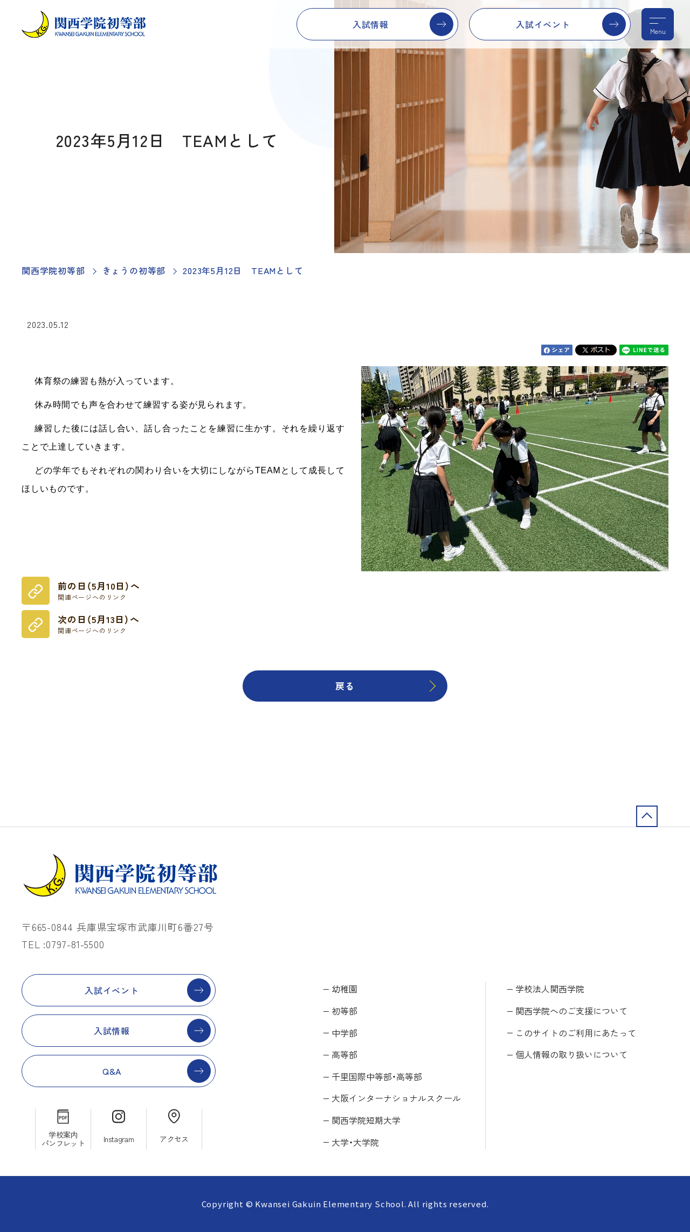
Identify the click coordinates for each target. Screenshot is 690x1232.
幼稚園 (344, 988)
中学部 (344, 1032)
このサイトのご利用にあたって (575, 1032)
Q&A (111, 1071)
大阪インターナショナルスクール (396, 1097)
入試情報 (371, 24)
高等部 (344, 1054)
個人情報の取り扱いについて (571, 1054)
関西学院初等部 (53, 270)
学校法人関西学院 (549, 988)
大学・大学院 (355, 1142)
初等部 (344, 1010)
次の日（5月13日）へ (99, 624)
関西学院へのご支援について (571, 1010)
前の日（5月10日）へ (99, 590)
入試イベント (543, 24)
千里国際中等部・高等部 (377, 1076)
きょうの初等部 (134, 270)
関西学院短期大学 (366, 1120)
